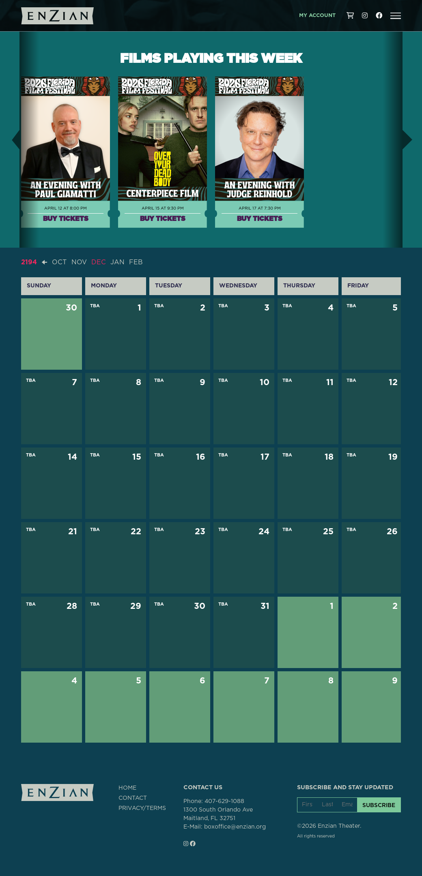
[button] (395, 16)
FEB (136, 262)
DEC (98, 262)
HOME (127, 788)
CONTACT (132, 798)
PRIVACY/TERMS (142, 808)
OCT (59, 262)
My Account (317, 15)
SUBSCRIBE (378, 805)
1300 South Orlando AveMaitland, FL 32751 (218, 814)
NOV (79, 262)
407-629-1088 (224, 801)
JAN (117, 262)
